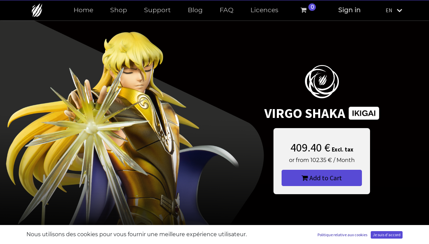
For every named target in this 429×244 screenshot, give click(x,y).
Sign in (349, 10)
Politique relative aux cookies (342, 234)
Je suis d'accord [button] (387, 234)
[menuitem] (83, 10)
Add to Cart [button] (322, 178)
